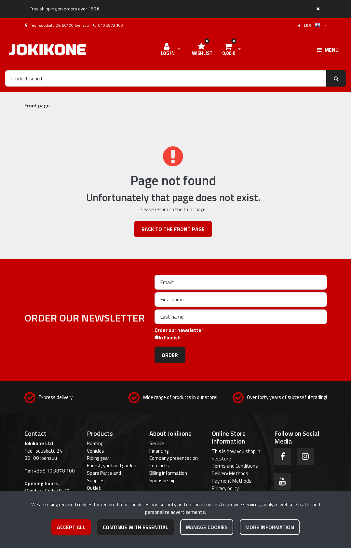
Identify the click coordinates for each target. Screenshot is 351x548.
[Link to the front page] (47, 50)
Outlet (94, 488)
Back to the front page (173, 229)
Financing (159, 451)
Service (156, 443)
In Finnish (170, 337)
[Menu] (328, 50)
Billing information (168, 473)
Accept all (71, 527)
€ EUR (309, 25)
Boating (95, 443)
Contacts (159, 465)
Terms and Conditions (235, 466)
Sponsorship (162, 480)
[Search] (166, 78)
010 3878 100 (110, 25)
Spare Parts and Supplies (104, 476)
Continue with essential (135, 527)
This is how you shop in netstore (236, 454)
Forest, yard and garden (111, 465)
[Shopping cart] (229, 50)
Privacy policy (225, 488)
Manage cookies (207, 527)
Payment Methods (231, 481)
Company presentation (173, 458)
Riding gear (98, 458)
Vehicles (95, 451)
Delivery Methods (230, 473)
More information (269, 527)
